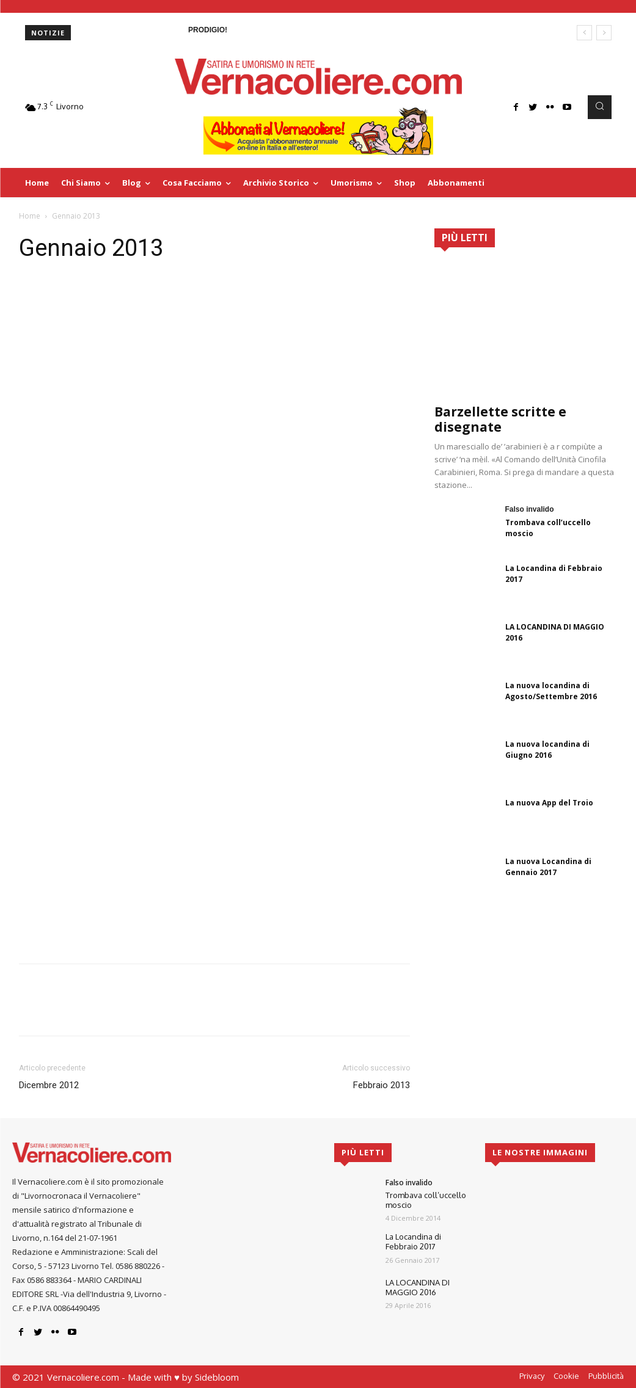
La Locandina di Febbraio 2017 (413, 1241)
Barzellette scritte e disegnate (500, 419)
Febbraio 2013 (381, 1085)
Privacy (531, 1376)
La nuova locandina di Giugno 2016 (547, 749)
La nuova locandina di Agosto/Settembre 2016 (551, 691)
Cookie (566, 1376)
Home (29, 216)
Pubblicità (606, 1376)
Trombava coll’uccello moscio (426, 1200)
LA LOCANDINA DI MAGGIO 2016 (418, 1287)
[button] (599, 106)
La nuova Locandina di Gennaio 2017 (548, 866)
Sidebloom (217, 1377)
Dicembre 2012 (49, 1085)
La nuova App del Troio (549, 803)
